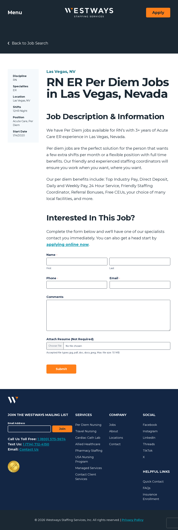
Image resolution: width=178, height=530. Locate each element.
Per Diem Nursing (88, 425)
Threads (149, 444)
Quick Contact (153, 481)
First (48, 268)
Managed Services (88, 468)
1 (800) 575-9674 (51, 439)
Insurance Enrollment (151, 497)
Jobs (112, 425)
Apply (158, 12)
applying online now (67, 244)
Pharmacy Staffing (88, 450)
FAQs (146, 488)
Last (111, 268)
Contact (115, 444)
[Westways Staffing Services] (89, 12)
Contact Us (29, 449)
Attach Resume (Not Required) (70, 339)
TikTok (148, 450)
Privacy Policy (132, 520)
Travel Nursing (85, 431)
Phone (52, 278)
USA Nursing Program (84, 459)
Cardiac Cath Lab (87, 438)
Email (115, 278)
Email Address (16, 423)
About (113, 431)
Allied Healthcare (87, 444)
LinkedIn (149, 438)
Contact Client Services (85, 477)
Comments (54, 297)
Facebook (150, 425)
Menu (15, 12)
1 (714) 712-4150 (36, 444)
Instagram (150, 431)
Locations (116, 438)
